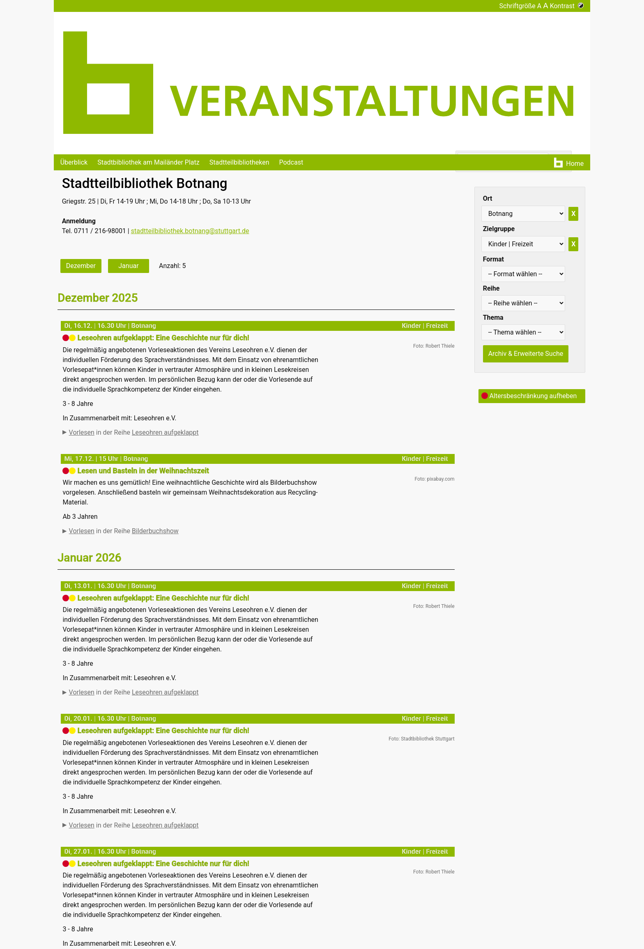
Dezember (81, 266)
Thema (493, 317)
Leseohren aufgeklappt (165, 432)
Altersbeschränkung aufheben (529, 396)
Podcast (291, 162)
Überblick (74, 162)
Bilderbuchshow (155, 535)
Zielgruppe (499, 229)
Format (493, 259)
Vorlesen (81, 432)
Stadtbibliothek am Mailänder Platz (148, 162)
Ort (487, 198)
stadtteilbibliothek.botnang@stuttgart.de (190, 231)
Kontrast (567, 6)
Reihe (491, 288)
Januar (128, 266)
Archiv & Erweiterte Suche (526, 354)
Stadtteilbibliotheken (239, 162)
